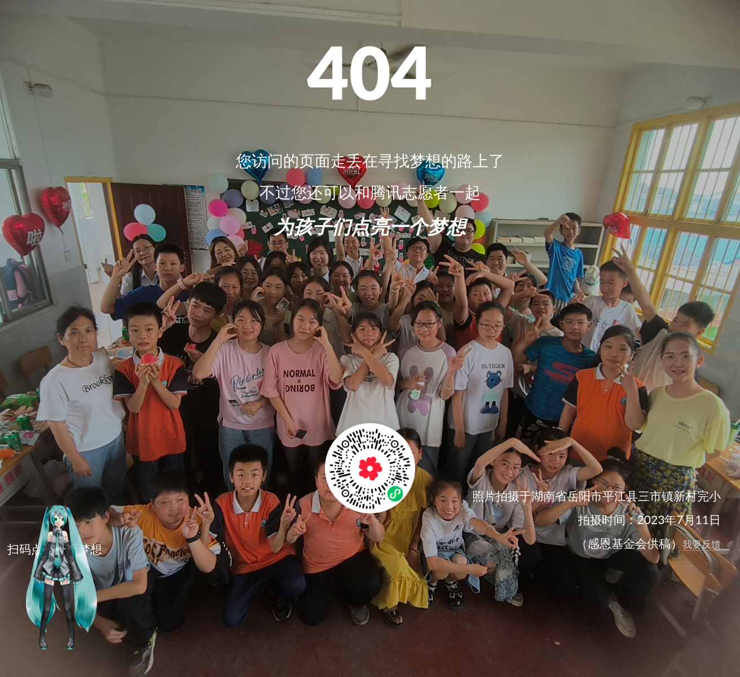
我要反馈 (701, 544)
